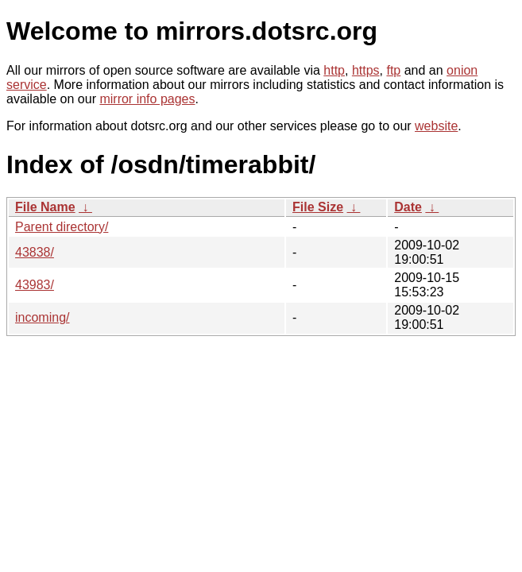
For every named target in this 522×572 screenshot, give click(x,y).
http (334, 70)
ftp (393, 70)
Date (408, 207)
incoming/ (42, 317)
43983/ (34, 285)
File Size (317, 207)
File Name (45, 207)
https (366, 70)
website (436, 126)
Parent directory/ (61, 227)
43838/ (34, 252)
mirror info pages (147, 99)
